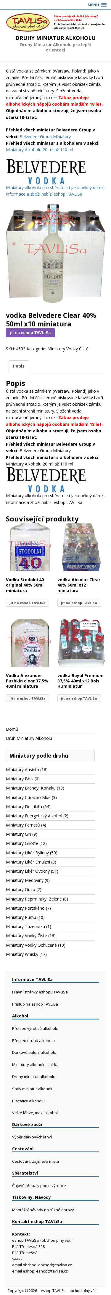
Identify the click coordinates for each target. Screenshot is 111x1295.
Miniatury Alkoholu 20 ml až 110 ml (39, 149)
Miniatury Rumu (21, 917)
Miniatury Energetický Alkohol (34, 816)
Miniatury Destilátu (24, 806)
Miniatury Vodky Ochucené (31, 945)
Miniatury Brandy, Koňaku (31, 788)
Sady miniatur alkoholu (33, 1088)
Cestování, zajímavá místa (35, 1161)
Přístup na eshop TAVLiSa (35, 1004)
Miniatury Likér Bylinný (27, 853)
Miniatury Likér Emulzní (28, 862)
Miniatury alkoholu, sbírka (35, 1064)
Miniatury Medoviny (25, 880)
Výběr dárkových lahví (32, 1137)
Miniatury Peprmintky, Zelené (34, 899)
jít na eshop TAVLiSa (30, 332)
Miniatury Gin (18, 834)
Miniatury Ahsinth (22, 769)
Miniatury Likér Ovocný (28, 871)
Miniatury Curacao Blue (28, 797)
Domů (12, 729)
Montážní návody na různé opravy (43, 1209)
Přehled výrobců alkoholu (35, 1028)
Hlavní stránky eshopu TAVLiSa (40, 992)
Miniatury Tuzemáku (25, 926)
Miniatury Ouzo (20, 889)
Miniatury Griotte (22, 843)
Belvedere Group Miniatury (45, 136)
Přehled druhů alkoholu (33, 1040)
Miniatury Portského (25, 908)
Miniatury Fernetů (23, 825)
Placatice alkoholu (28, 1101)
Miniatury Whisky (22, 954)
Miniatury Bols (19, 779)
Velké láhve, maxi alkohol (35, 1112)
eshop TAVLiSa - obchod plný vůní (69, 1290)
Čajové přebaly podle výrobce (39, 1185)
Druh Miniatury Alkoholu (29, 738)
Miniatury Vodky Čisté (68, 349)
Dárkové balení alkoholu (34, 1052)
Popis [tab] (19, 366)
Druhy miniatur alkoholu (33, 1076)
